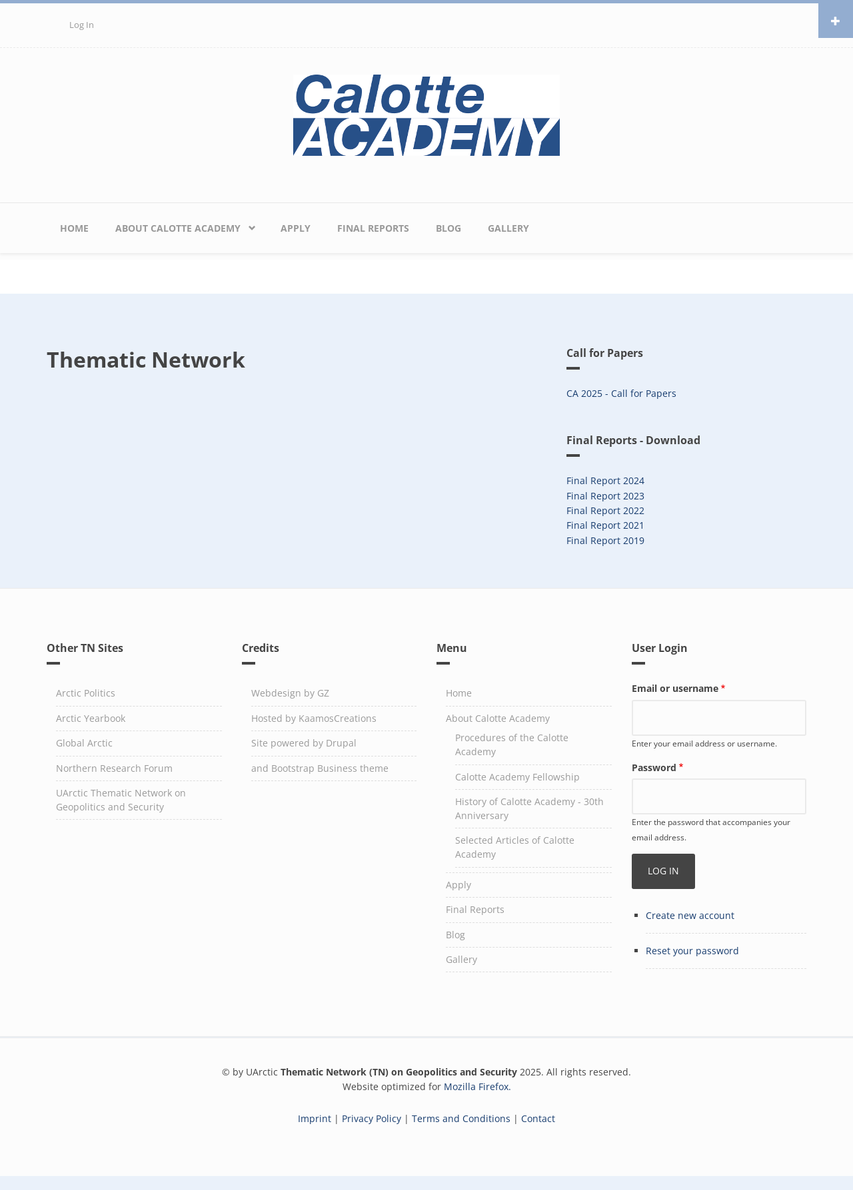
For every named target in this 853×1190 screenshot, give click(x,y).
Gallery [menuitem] (508, 228)
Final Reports (475, 909)
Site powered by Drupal (304, 743)
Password (654, 767)
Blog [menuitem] (448, 228)
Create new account (690, 915)
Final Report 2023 (605, 495)
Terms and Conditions (461, 1118)
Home (459, 693)
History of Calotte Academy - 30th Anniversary (529, 808)
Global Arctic (84, 743)
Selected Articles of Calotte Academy (514, 847)
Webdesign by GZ (290, 693)
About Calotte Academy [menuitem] (178, 228)
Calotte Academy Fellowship (517, 776)
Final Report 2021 (605, 525)
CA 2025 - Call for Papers (621, 393)
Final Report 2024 (605, 480)
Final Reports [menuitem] (373, 228)
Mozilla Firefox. (477, 1086)
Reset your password (692, 950)
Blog (455, 934)
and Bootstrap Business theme (320, 768)
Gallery (461, 959)
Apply (458, 884)
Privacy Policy (371, 1118)
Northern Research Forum (114, 768)
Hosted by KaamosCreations (314, 718)
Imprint (314, 1118)
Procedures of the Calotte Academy (511, 744)
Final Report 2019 (605, 540)
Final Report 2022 (605, 510)
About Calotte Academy (498, 718)
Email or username (675, 688)
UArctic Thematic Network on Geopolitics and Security (121, 799)
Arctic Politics (85, 693)
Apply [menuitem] (296, 228)
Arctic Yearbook (90, 718)
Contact (538, 1118)
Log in (81, 25)
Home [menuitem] (74, 228)
